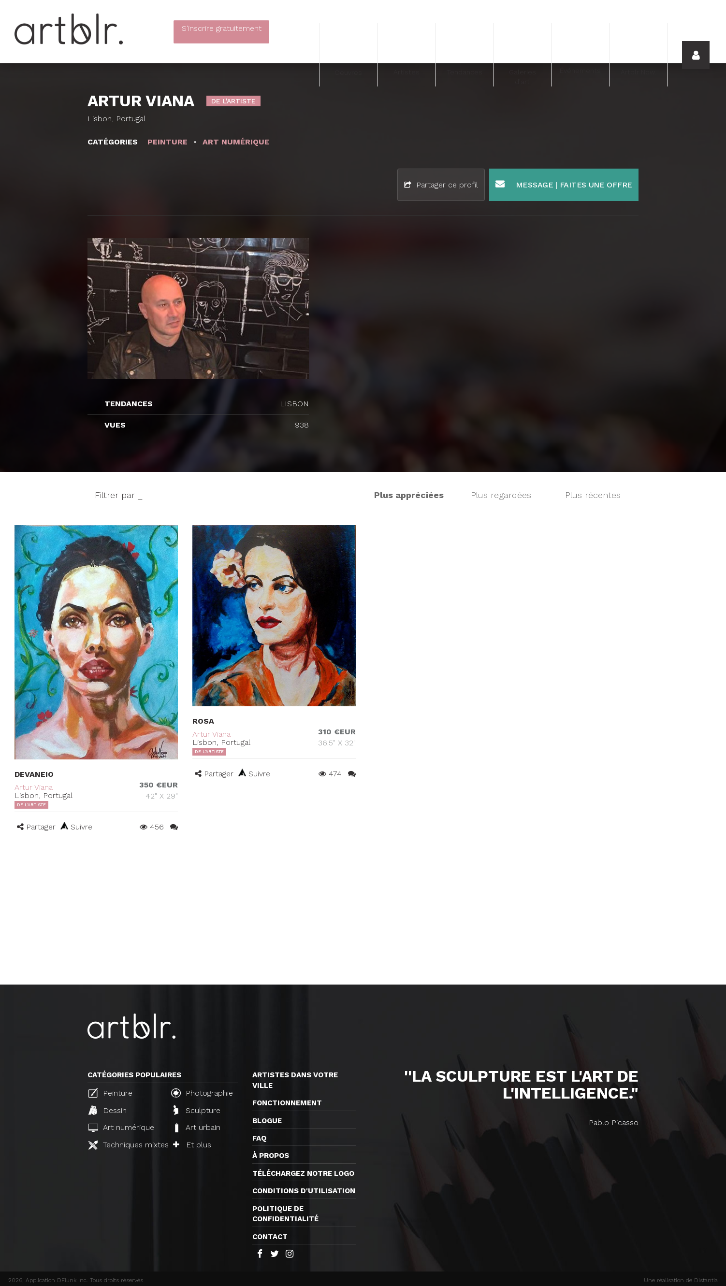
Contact (270, 1236)
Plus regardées (501, 495)
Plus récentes (593, 495)
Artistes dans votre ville (295, 1080)
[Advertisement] (363, 912)
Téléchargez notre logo (303, 1173)
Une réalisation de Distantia (681, 1280)
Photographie (202, 1093)
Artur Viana (34, 787)
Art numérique (121, 1127)
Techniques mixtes (125, 1145)
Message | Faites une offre (563, 184)
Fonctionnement (287, 1103)
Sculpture (197, 1110)
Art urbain (196, 1127)
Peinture (110, 1093)
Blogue (267, 1120)
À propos (270, 1155)
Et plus (192, 1144)
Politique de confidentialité (285, 1213)
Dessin (107, 1110)
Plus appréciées (409, 495)
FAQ (259, 1138)
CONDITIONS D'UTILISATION (303, 1190)
